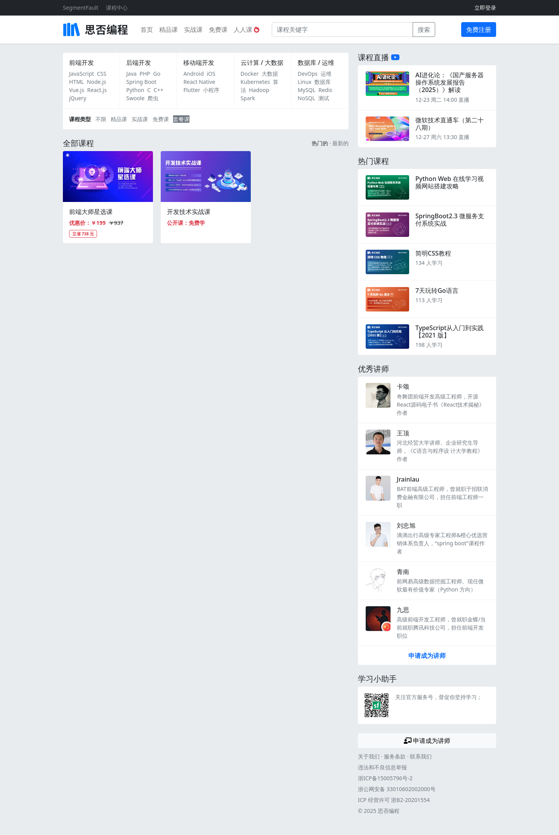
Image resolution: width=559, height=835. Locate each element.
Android (193, 73)
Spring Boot (141, 81)
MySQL (307, 90)
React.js (97, 90)
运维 (326, 73)
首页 (147, 29)
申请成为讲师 (427, 655)
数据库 (322, 81)
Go (156, 73)
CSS (101, 73)
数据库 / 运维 (316, 62)
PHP (145, 73)
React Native (199, 81)
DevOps (308, 73)
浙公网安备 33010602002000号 (397, 789)
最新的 (340, 143)
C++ (158, 90)
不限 (100, 119)
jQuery (77, 98)
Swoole (135, 98)
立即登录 (485, 7)
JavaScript (81, 73)
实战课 (193, 29)
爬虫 (153, 98)
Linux (305, 81)
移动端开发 (198, 62)
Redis (325, 90)
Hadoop (259, 90)
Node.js (96, 81)
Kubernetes (255, 81)
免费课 (218, 29)
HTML (76, 81)
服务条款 (395, 756)
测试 (323, 98)
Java (131, 73)
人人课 (246, 29)
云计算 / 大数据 (262, 62)
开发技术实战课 (188, 211)
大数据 (270, 73)
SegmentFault (80, 7)
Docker (250, 73)
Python (135, 90)
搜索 (424, 29)
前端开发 (81, 62)
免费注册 (478, 29)
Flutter (191, 90)
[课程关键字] (342, 29)
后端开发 (138, 62)
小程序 (211, 90)
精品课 (168, 29)
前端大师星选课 (91, 211)
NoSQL (306, 98)
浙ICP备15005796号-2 (385, 778)
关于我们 (369, 756)
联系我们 (421, 756)
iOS (211, 73)
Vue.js (76, 90)
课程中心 (117, 7)
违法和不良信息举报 (382, 767)
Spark (248, 98)
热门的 (320, 143)
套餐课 (181, 119)
